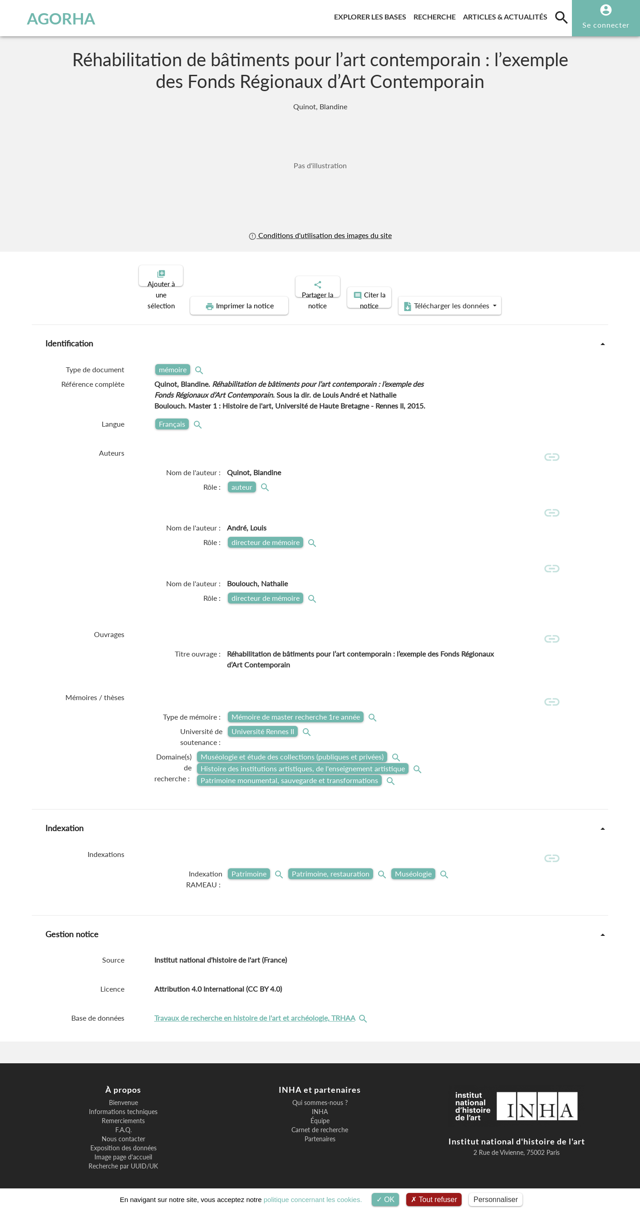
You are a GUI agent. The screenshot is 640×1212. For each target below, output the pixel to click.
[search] (561, 17)
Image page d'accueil (123, 1145)
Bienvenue (123, 1090)
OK (385, 1199)
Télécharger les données (528, 275)
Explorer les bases (372, 15)
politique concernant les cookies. (313, 1199)
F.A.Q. (123, 1117)
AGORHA (53, 18)
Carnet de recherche (319, 1117)
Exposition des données (123, 1136)
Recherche (436, 15)
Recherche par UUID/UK (123, 1154)
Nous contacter (123, 1126)
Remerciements (123, 1108)
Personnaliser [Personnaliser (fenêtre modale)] (495, 1199)
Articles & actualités (507, 15)
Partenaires (320, 1126)
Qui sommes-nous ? (320, 1090)
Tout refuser (434, 1199)
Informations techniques (123, 1099)
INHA (320, 1099)
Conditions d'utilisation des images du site (320, 235)
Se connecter (606, 24)
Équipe (320, 1108)
